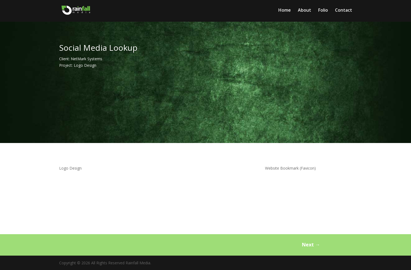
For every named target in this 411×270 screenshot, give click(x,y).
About (304, 10)
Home (284, 10)
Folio (323, 10)
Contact (343, 10)
